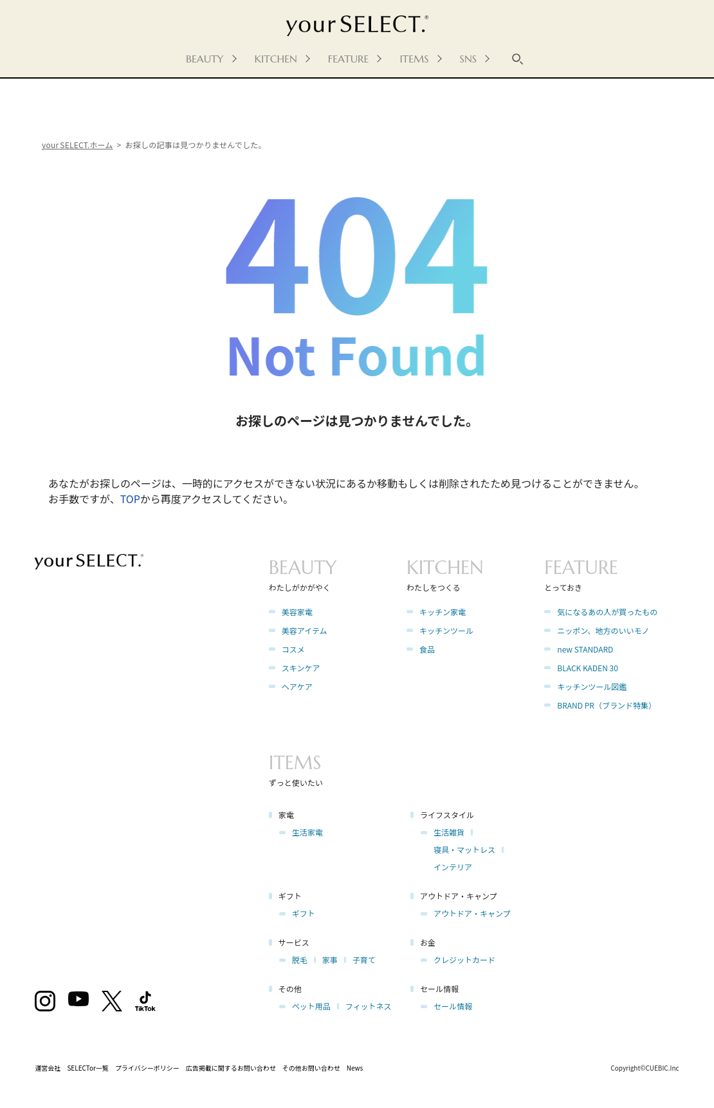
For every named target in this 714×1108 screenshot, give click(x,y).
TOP (130, 498)
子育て (364, 959)
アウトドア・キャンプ (472, 913)
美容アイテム (304, 630)
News (355, 1068)
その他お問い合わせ (311, 1068)
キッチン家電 (442, 611)
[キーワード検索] (518, 58)
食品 (427, 649)
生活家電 (307, 831)
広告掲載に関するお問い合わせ (231, 1068)
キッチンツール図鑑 (592, 686)
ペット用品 (311, 1005)
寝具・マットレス (464, 849)
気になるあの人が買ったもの (607, 611)
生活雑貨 (449, 831)
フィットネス (368, 1005)
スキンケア (301, 667)
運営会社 (47, 1068)
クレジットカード (464, 959)
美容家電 (297, 611)
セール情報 (453, 1005)
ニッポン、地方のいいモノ (603, 630)
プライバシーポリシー (147, 1068)
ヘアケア (297, 686)
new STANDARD (585, 649)
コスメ (293, 649)
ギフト (303, 913)
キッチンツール (446, 630)
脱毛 (299, 959)
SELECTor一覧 (88, 1068)
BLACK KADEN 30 (587, 667)
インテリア (453, 866)
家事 (330, 959)
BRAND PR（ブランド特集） (606, 705)
